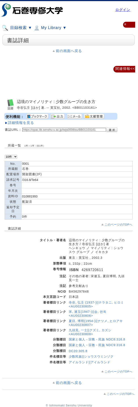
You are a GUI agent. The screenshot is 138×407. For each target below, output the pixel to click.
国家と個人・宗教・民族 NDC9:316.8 (97, 345)
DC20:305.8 (78, 351)
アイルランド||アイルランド (89, 362)
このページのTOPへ (119, 224)
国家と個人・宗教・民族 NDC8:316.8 (97, 339)
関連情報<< (125, 69)
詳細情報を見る (21, 123)
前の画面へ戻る (69, 51)
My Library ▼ (50, 28)
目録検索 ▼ (17, 28)
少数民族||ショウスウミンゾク (91, 356)
